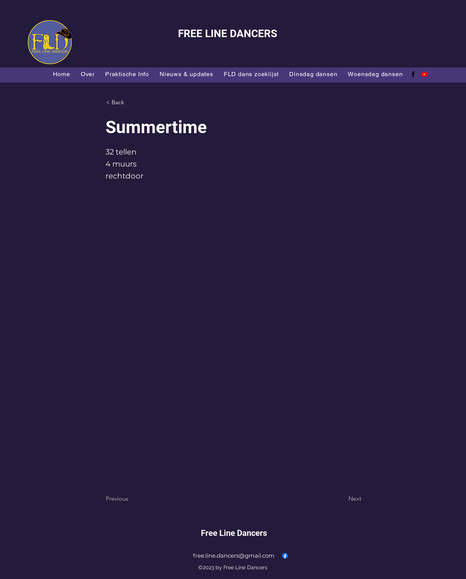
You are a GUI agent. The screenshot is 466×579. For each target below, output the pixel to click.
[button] (130, 102)
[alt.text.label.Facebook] (413, 74)
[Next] (342, 498)
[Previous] (130, 498)
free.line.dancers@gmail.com (233, 555)
